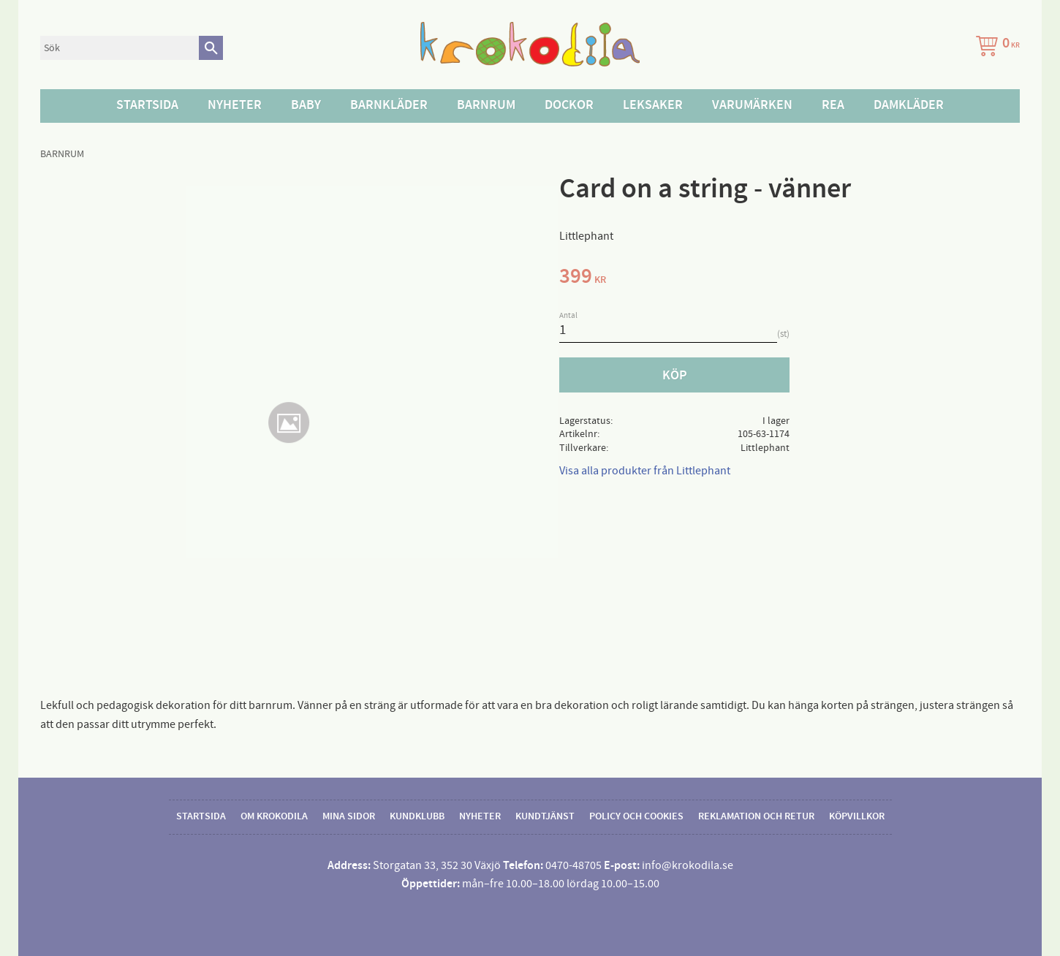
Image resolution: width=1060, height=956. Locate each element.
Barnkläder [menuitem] (389, 105)
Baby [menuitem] (306, 105)
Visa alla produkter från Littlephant (644, 470)
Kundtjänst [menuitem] (545, 816)
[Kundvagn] (995, 47)
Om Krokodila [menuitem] (274, 816)
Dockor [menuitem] (569, 105)
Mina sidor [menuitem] (348, 816)
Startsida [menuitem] (147, 105)
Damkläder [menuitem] (909, 105)
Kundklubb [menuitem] (417, 816)
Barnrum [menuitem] (486, 105)
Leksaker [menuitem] (653, 105)
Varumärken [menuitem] (752, 105)
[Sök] (211, 48)
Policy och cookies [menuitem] (636, 816)
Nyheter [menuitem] (235, 105)
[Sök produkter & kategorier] (119, 48)
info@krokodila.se (687, 865)
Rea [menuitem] (833, 105)
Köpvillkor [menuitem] (857, 816)
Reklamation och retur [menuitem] (756, 816)
